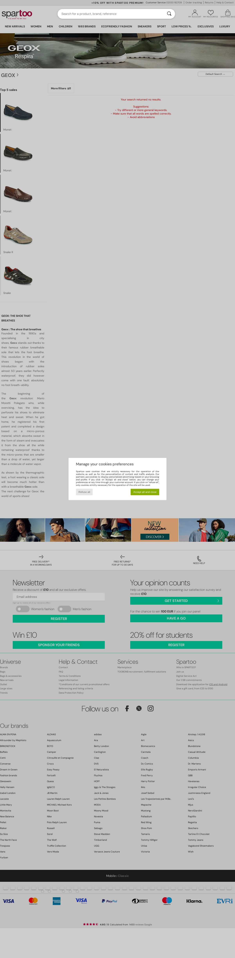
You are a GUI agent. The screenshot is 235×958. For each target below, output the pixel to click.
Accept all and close (145, 492)
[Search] (169, 14)
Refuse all (84, 492)
